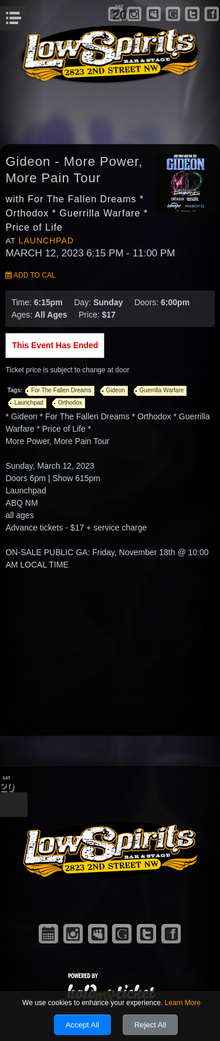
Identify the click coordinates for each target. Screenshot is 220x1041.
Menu (26, 14)
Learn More (183, 1003)
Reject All (150, 1024)
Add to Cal (30, 275)
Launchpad (46, 240)
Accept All (82, 1024)
